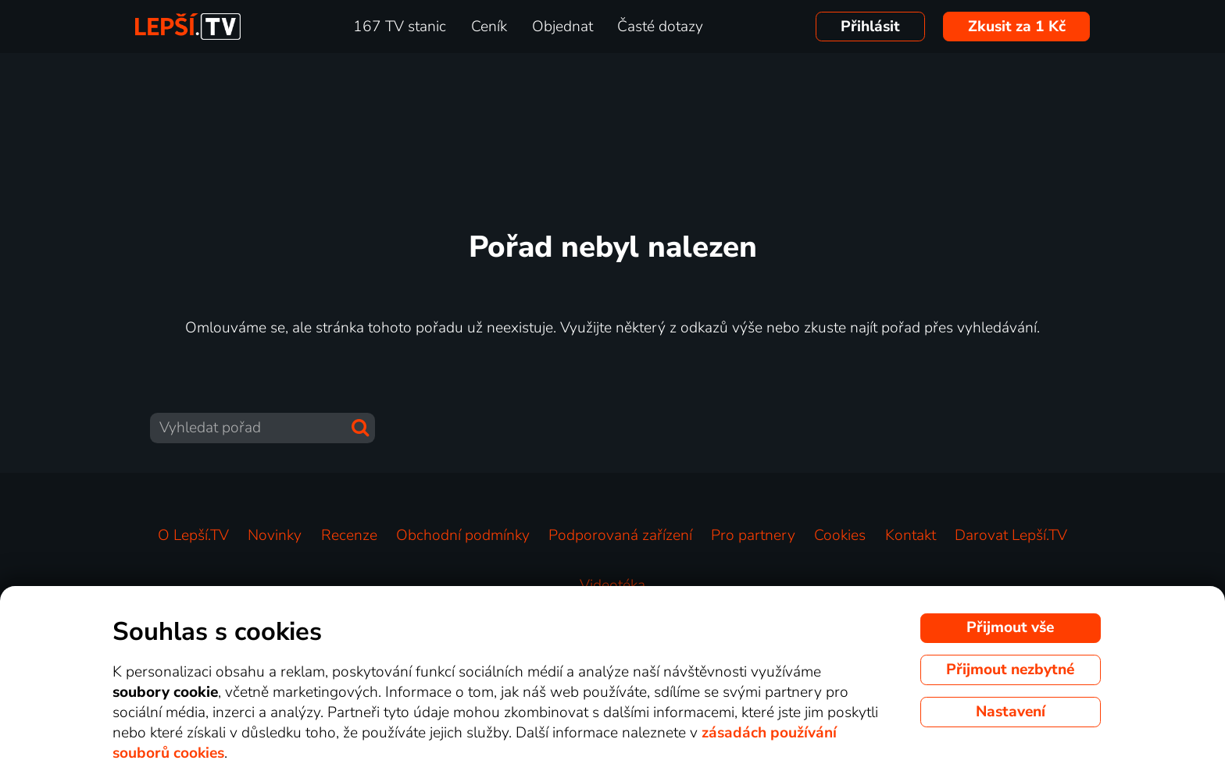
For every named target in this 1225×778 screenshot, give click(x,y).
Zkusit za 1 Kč (1017, 26)
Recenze (349, 535)
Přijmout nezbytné (1010, 669)
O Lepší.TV (193, 535)
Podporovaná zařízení (620, 535)
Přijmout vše (1010, 627)
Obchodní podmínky (463, 535)
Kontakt (910, 535)
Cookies (840, 535)
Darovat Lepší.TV (1011, 535)
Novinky (275, 535)
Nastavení (1010, 712)
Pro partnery (753, 535)
